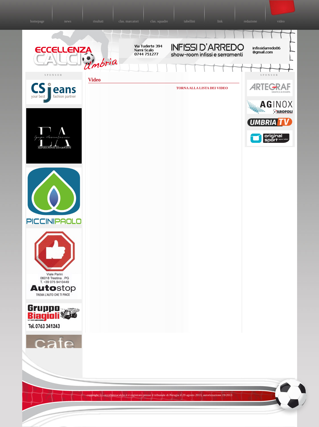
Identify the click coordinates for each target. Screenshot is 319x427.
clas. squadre (159, 21)
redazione (250, 21)
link (220, 21)
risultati (98, 21)
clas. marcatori (129, 21)
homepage (37, 21)
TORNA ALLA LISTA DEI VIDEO (202, 88)
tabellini (189, 21)
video (281, 21)
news (67, 21)
